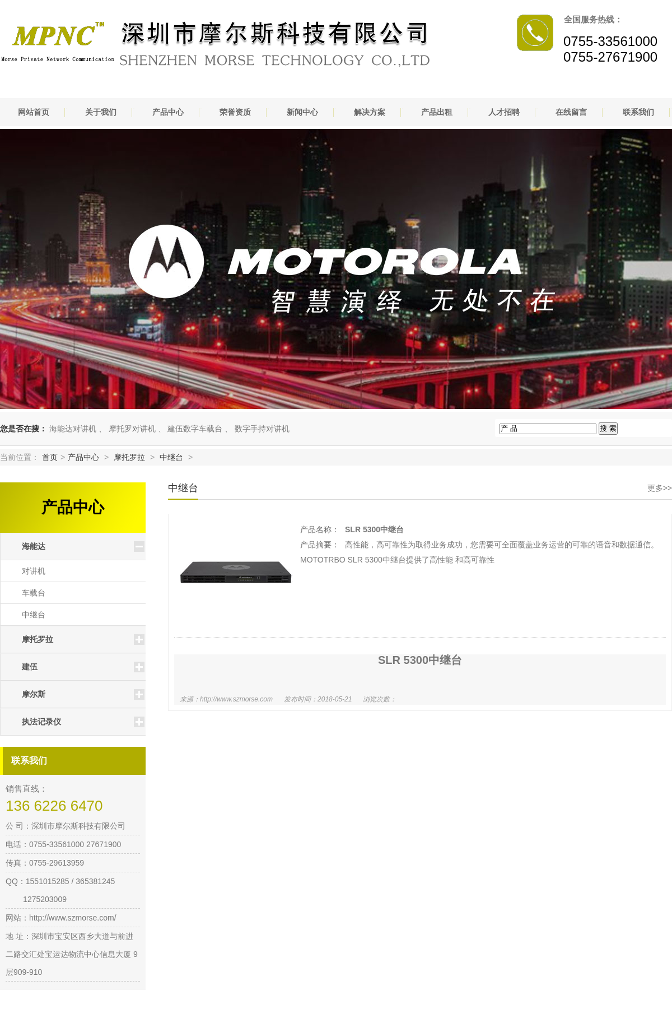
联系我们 (638, 112)
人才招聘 (504, 112)
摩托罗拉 (129, 457)
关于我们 (100, 112)
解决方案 (369, 112)
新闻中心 (302, 112)
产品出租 (436, 112)
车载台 (33, 592)
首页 (50, 457)
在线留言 (571, 112)
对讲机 (33, 570)
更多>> (659, 488)
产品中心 (168, 112)
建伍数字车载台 (194, 428)
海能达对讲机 (72, 428)
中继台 (171, 457)
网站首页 (33, 112)
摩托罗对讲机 (132, 428)
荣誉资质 (235, 112)
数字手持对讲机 (262, 428)
